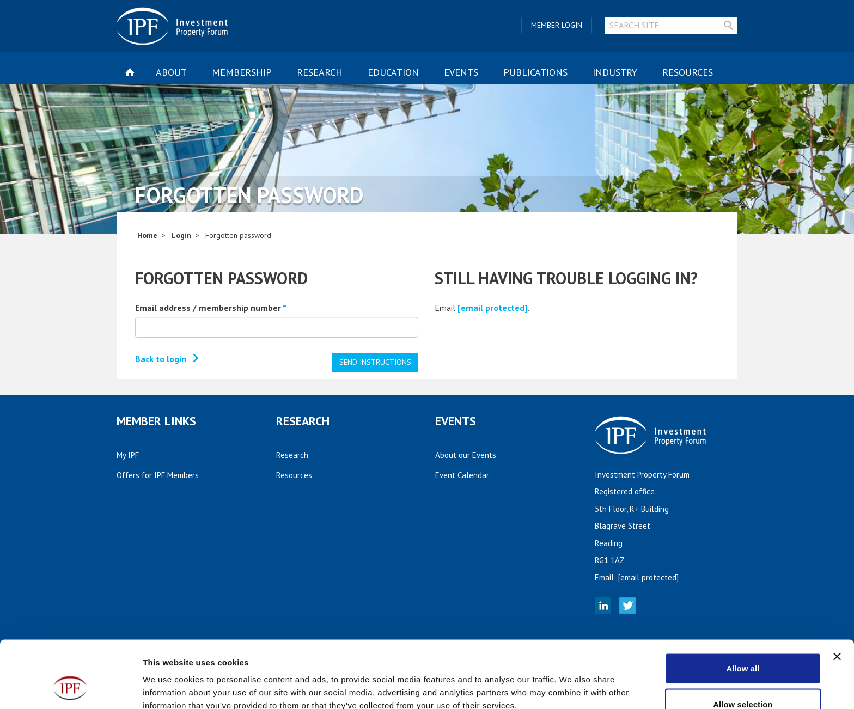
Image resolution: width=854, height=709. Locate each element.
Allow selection (742, 644)
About (171, 72)
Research (320, 72)
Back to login (160, 358)
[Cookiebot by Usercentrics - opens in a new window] (70, 688)
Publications (535, 72)
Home (147, 235)
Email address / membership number (210, 307)
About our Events (471, 455)
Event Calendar (468, 475)
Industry (615, 72)
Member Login (556, 25)
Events (461, 72)
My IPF (134, 455)
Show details (571, 681)
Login (181, 235)
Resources (687, 72)
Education (393, 72)
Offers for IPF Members (164, 475)
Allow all (742, 608)
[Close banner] (837, 597)
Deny (743, 679)
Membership (242, 72)
